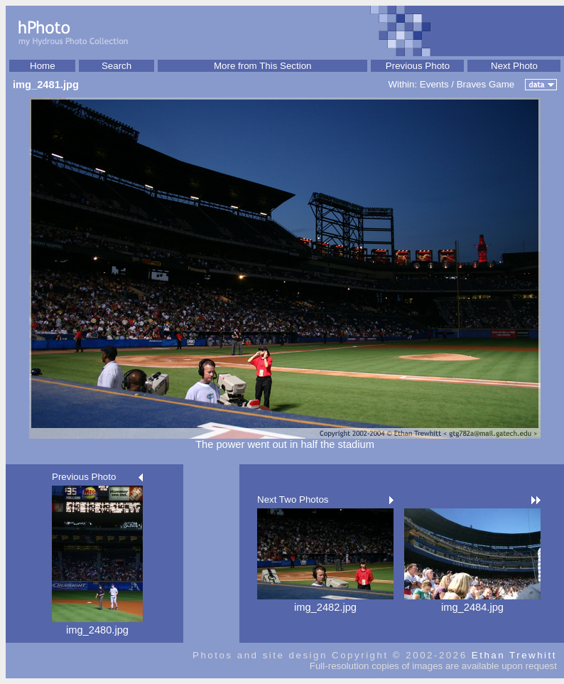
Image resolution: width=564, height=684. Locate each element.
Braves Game (485, 84)
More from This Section (263, 65)
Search (116, 65)
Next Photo (514, 65)
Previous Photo (418, 65)
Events (434, 84)
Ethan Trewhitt (514, 655)
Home (42, 65)
